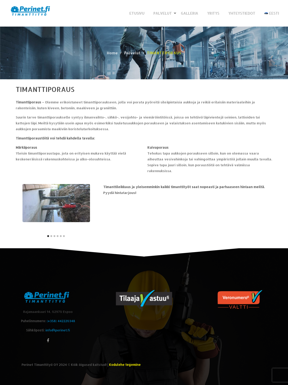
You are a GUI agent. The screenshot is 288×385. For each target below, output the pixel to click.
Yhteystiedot (241, 13)
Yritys (213, 13)
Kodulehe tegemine (125, 365)
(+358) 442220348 (61, 321)
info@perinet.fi (57, 330)
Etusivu (136, 13)
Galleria (189, 13)
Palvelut (162, 13)
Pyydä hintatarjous (119, 193)
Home (112, 52)
